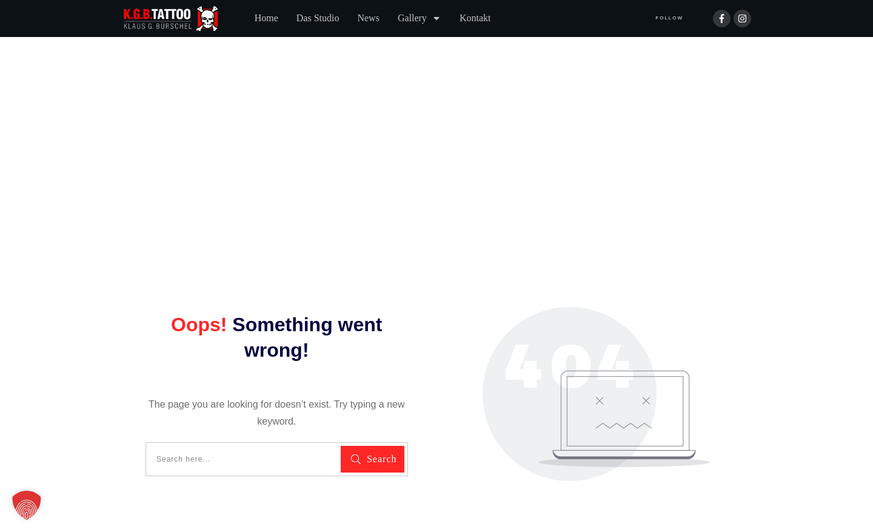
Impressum (260, 478)
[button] (26, 505)
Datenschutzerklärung (171, 478)
